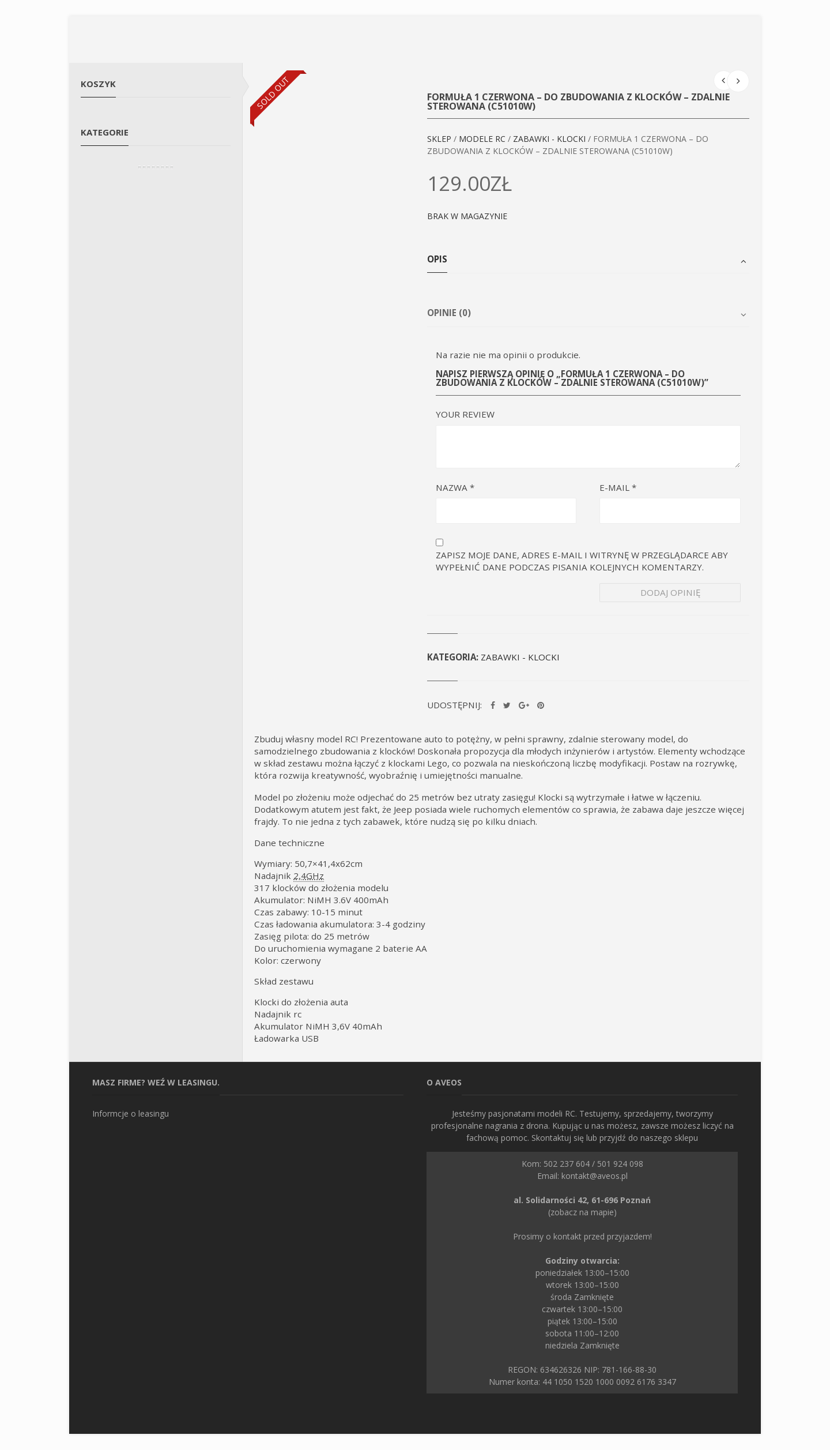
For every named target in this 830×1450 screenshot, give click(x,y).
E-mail (617, 487)
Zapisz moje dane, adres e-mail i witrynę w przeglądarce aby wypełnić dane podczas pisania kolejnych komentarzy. (582, 561)
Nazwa (455, 487)
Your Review (465, 414)
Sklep (439, 138)
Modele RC (482, 138)
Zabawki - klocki (549, 138)
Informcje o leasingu (130, 1113)
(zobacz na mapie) (582, 1206)
